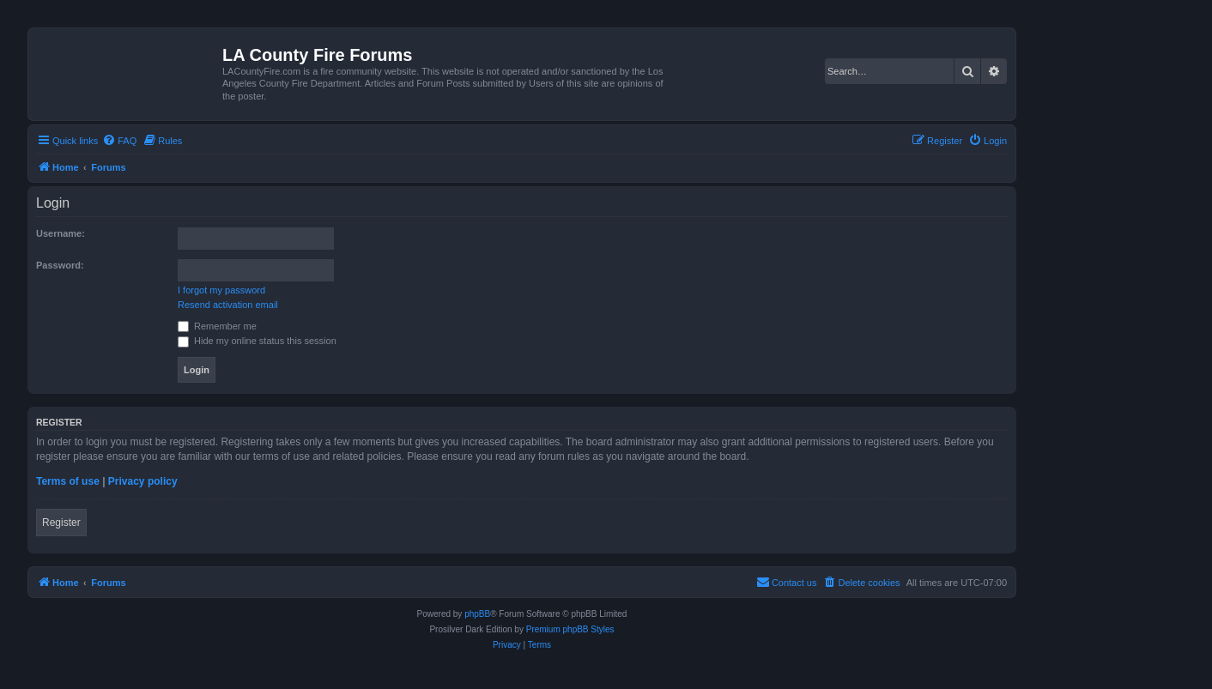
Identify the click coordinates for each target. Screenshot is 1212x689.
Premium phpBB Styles (570, 629)
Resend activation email (228, 304)
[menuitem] (119, 140)
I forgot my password (221, 290)
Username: (60, 233)
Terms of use (68, 481)
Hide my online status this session (257, 340)
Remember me (217, 326)
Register (61, 523)
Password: (60, 265)
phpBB (477, 614)
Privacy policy (143, 481)
